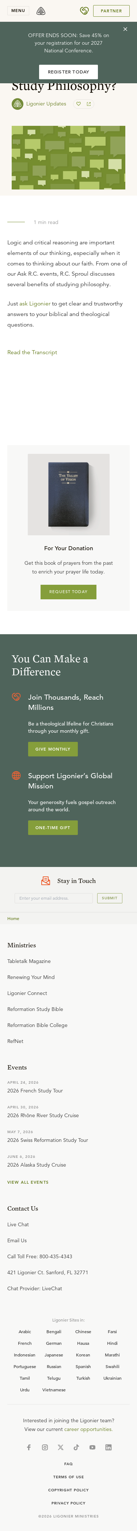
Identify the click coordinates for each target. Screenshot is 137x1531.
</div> (68, 375)
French (25, 1343)
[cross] (125, 29)
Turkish (83, 1378)
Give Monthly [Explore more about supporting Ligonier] (53, 749)
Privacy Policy (68, 1503)
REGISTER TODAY (69, 72)
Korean (83, 1355)
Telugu (54, 1378)
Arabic (25, 1331)
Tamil (25, 1378)
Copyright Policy (68, 1490)
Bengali (53, 1331)
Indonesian (24, 1355)
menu (18, 10)
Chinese (83, 1331)
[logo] (41, 11)
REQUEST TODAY (68, 591)
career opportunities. (88, 1429)
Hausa (83, 1343)
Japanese (54, 1355)
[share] (88, 104)
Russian (54, 1366)
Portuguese (25, 1366)
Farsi (112, 1331)
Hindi (112, 1343)
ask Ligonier (34, 303)
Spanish (83, 1366)
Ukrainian (112, 1378)
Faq (68, 1464)
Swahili (112, 1366)
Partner (111, 10)
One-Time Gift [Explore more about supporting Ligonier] (53, 827)
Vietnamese (54, 1389)
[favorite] (79, 104)
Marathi (112, 1355)
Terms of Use (68, 1477)
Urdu (25, 1389)
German (54, 1343)
